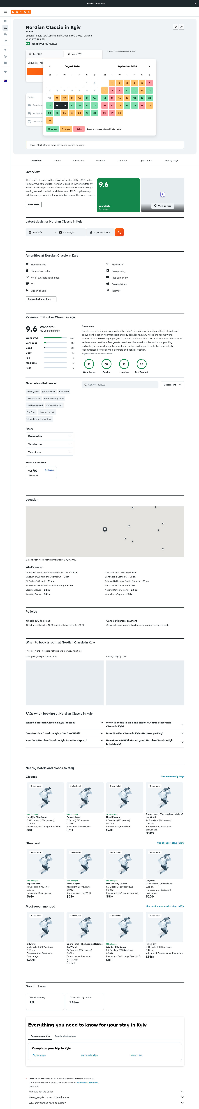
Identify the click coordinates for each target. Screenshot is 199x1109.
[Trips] (5, 72)
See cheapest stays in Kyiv (170, 842)
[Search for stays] (5, 28)
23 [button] (94, 105)
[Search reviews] (122, 384)
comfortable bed (54, 405)
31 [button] (50, 120)
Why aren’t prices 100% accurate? (106, 1103)
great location (49, 391)
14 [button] (79, 97)
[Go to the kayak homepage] (21, 12)
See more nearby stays (172, 776)
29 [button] (87, 112)
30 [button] (94, 112)
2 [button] (94, 83)
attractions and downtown (39, 419)
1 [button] (86, 83)
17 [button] (50, 105)
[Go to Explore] (5, 50)
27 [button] (72, 112)
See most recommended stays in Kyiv (165, 906)
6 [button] (72, 90)
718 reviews (51, 43)
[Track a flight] (5, 56)
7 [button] (79, 90)
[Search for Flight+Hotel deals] (5, 41)
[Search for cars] (5, 34)
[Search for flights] (5, 21)
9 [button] (94, 90)
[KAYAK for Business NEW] (5, 63)
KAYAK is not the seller (106, 1091)
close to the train (47, 412)
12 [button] (64, 97)
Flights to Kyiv (39, 1055)
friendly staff (33, 391)
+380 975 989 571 (35, 39)
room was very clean (54, 398)
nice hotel (64, 391)
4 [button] (57, 90)
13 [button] (72, 97)
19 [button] (64, 105)
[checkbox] (41, 472)
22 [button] (87, 105)
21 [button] (79, 105)
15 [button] (87, 97)
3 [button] (49, 90)
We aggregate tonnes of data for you (106, 1097)
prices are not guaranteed (87, 1082)
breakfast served (35, 405)
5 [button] (64, 90)
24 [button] (49, 112)
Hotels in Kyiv (136, 1055)
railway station (34, 398)
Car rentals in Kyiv (89, 1055)
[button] (195, 3)
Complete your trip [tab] (40, 1036)
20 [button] (72, 105)
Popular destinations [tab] (65, 1036)
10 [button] (49, 97)
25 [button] (57, 112)
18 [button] (57, 105)
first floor (31, 412)
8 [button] (87, 90)
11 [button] (57, 97)
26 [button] (64, 112)
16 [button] (94, 97)
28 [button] (79, 112)
